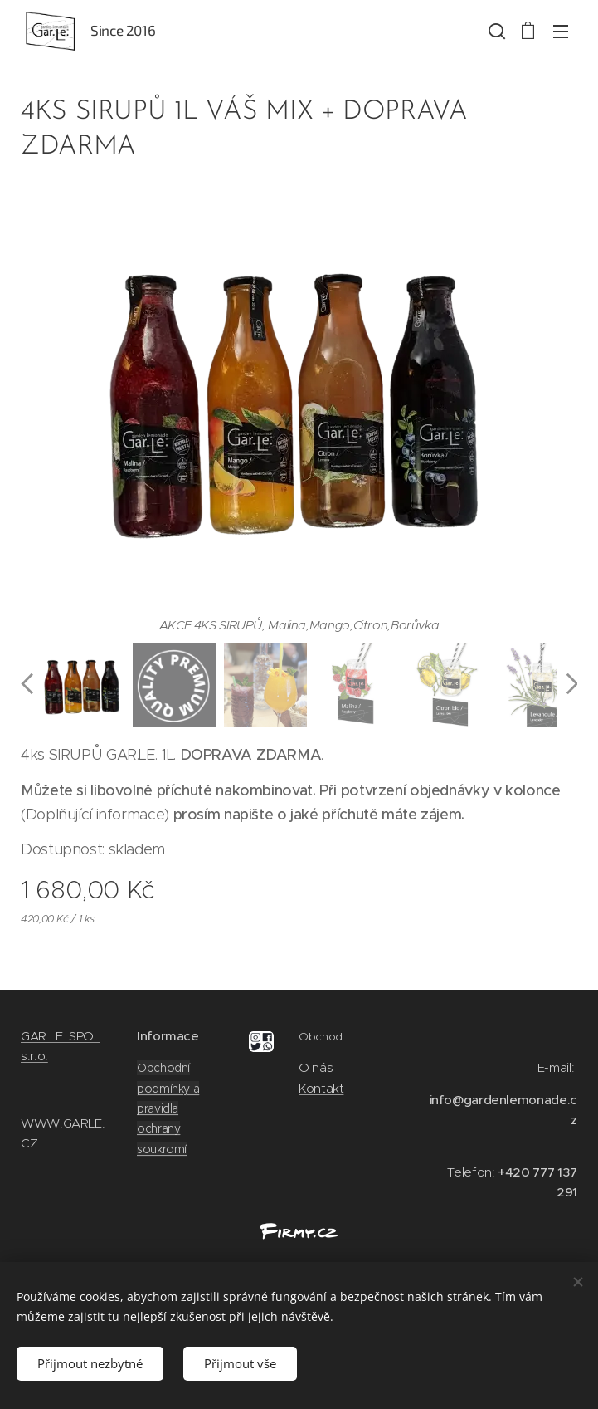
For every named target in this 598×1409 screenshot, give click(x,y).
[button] (495, 30)
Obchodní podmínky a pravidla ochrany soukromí (168, 1108)
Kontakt (321, 1087)
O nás (316, 1067)
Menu (560, 31)
